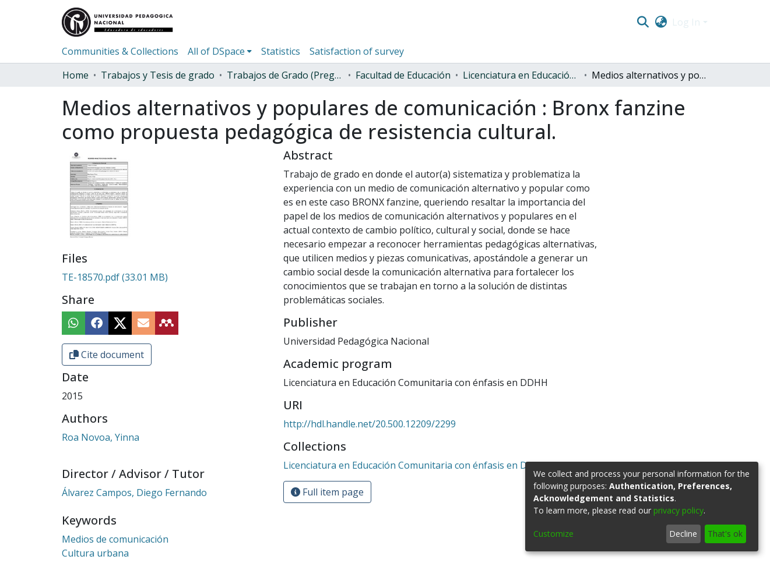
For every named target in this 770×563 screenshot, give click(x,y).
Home (75, 75)
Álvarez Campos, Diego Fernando (134, 492)
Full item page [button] (327, 492)
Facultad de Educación (403, 75)
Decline (683, 533)
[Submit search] (643, 22)
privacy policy (678, 510)
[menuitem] (660, 22)
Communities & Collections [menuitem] (120, 51)
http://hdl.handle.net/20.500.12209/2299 (369, 423)
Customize (553, 533)
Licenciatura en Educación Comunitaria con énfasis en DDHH (521, 75)
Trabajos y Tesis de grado (158, 75)
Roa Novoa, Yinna (100, 437)
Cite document (106, 354)
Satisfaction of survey (357, 51)
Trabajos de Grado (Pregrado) (285, 75)
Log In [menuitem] (686, 22)
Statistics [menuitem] (280, 51)
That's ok (725, 533)
